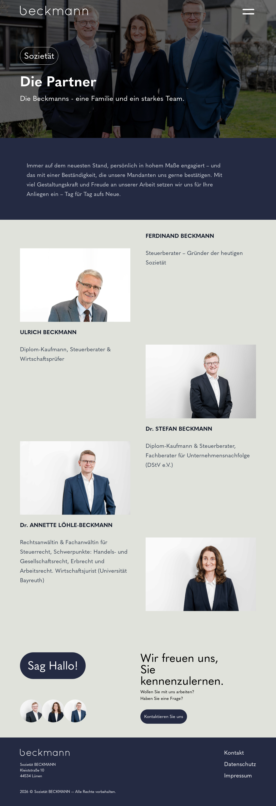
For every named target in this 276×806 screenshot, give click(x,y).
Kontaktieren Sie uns (163, 771)
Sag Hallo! (53, 720)
